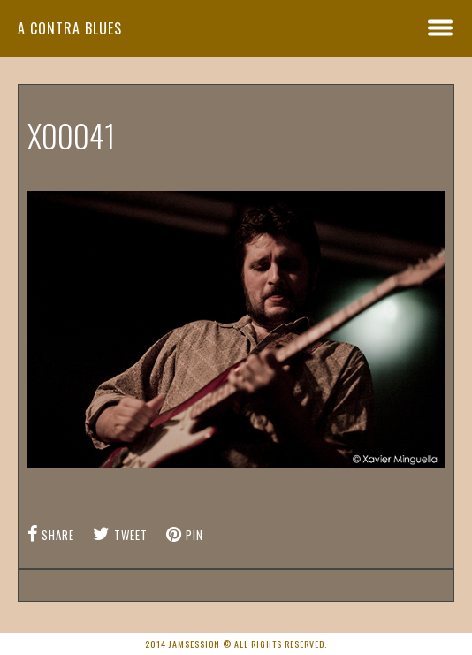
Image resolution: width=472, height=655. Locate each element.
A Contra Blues (70, 28)
